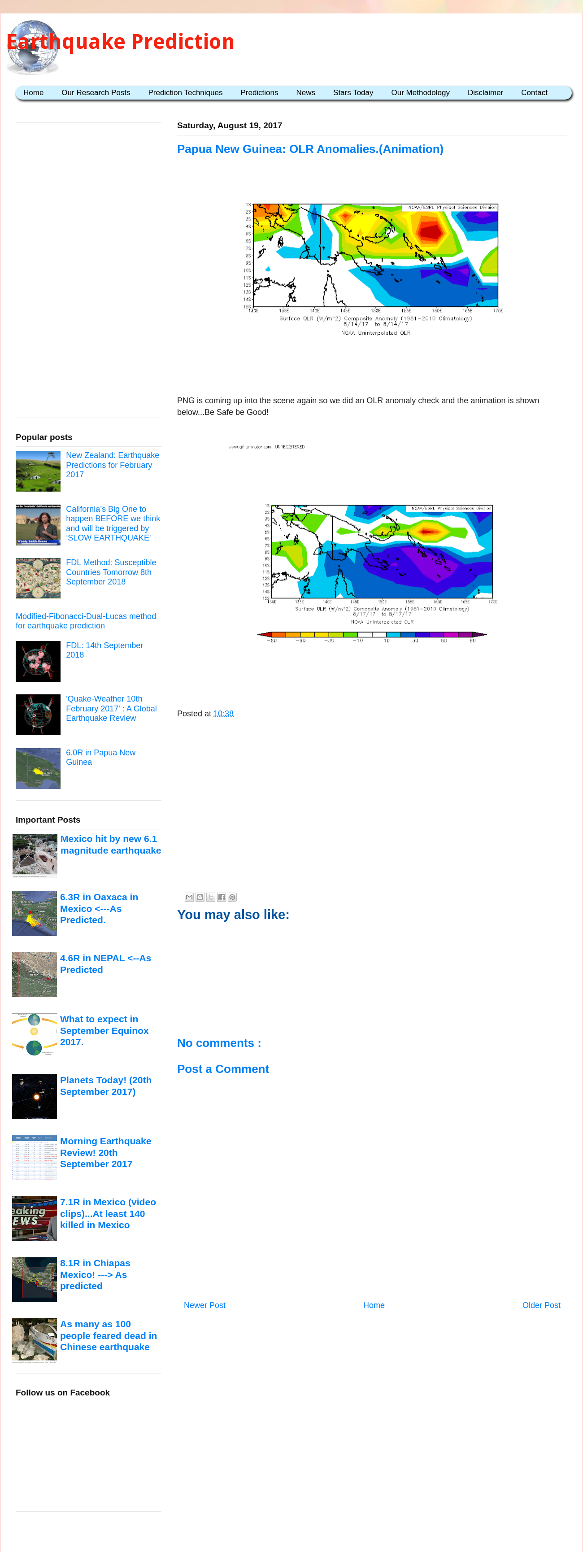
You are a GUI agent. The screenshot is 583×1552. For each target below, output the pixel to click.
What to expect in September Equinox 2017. (104, 1030)
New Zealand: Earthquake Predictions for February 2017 (112, 465)
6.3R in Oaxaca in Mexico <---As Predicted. (99, 908)
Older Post (541, 1305)
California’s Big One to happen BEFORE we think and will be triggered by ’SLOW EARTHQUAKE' (113, 524)
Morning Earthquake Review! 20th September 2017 (105, 1152)
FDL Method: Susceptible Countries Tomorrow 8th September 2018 (111, 572)
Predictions (259, 92)
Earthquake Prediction (120, 41)
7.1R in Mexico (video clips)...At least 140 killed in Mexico (108, 1213)
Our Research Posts (95, 92)
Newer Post (205, 1305)
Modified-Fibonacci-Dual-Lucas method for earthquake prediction (86, 621)
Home (33, 92)
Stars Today (353, 92)
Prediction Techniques (185, 92)
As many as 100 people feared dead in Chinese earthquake (108, 1335)
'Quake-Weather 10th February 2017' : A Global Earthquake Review (111, 708)
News (306, 92)
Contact (534, 92)
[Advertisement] (372, 367)
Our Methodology (421, 92)
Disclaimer (485, 92)
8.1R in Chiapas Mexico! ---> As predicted (95, 1274)
